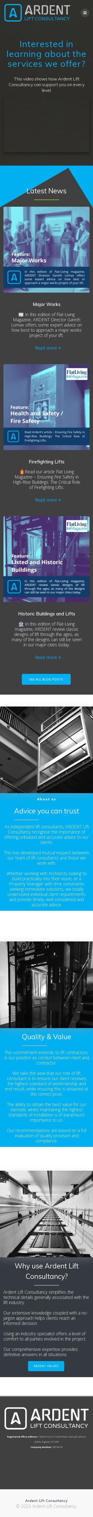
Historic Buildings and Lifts (46, 614)
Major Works (47, 304)
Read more (46, 348)
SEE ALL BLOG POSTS (46, 679)
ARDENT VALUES (46, 1366)
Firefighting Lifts (46, 462)
